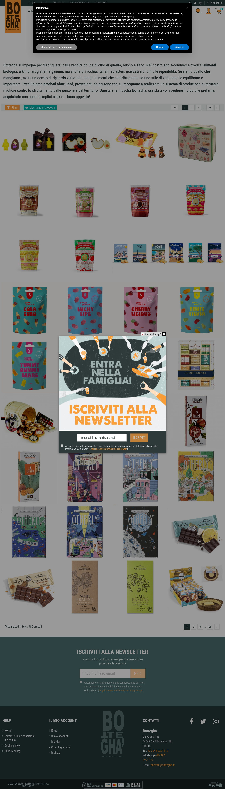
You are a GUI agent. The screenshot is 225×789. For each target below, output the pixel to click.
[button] (187, 8)
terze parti (87, 20)
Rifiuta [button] (160, 47)
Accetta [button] (179, 47)
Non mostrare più (152, 335)
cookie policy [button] (127, 16)
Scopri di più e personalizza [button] (56, 47)
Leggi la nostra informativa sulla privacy (108, 448)
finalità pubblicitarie (72, 26)
